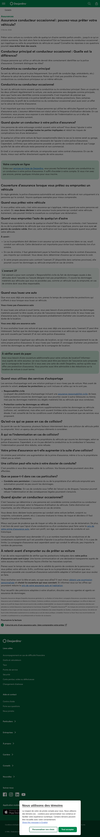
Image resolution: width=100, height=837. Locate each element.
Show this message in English (35, 822)
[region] (50, 817)
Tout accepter (67, 829)
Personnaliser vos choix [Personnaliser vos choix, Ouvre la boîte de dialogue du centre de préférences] (43, 829)
